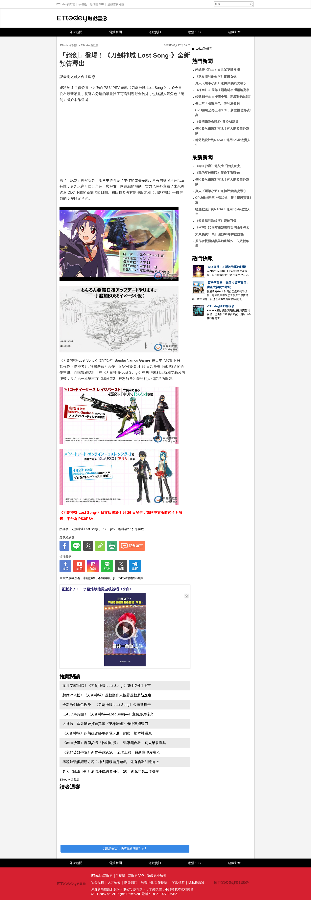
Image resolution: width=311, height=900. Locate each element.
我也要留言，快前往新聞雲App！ (125, 848)
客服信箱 (178, 882)
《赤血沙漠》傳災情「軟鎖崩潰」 (219, 166)
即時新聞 (76, 32)
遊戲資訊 (155, 32)
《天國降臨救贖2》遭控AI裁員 (216, 121)
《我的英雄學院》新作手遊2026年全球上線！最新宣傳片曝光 (111, 752)
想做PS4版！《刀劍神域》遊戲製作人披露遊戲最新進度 (106, 695)
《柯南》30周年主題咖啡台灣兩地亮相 (222, 90)
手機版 (83, 3)
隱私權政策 (196, 882)
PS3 (104, 529)
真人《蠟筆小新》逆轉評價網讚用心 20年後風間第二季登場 (110, 771)
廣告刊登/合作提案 (154, 882)
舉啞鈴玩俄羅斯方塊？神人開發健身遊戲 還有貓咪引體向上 (110, 762)
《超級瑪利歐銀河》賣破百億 (215, 76)
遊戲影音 (234, 32)
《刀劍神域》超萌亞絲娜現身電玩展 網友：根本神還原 (107, 733)
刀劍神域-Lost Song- (85, 529)
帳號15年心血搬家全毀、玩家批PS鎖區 (223, 96)
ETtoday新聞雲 (65, 3)
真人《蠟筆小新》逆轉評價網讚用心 (220, 83)
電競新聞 (115, 32)
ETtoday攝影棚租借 (221, 306)
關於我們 (130, 882)
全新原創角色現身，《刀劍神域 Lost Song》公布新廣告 (106, 705)
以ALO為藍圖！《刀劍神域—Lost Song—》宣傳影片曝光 (108, 714)
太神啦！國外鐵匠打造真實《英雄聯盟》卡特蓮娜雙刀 (105, 724)
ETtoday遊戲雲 (82, 18)
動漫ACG (194, 32)
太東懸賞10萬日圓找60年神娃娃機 (219, 234)
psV (112, 529)
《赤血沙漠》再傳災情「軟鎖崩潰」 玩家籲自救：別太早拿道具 (114, 743)
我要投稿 (97, 882)
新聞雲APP (97, 3)
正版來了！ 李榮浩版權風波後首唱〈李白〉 (97, 589)
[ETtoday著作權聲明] (127, 578)
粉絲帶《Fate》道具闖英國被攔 (217, 69)
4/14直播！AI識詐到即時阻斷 (227, 267)
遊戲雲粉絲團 (116, 3)
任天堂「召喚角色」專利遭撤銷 (217, 103)
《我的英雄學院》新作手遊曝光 (217, 172)
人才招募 (114, 882)
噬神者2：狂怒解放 (131, 529)
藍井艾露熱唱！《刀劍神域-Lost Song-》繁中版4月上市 (106, 686)
